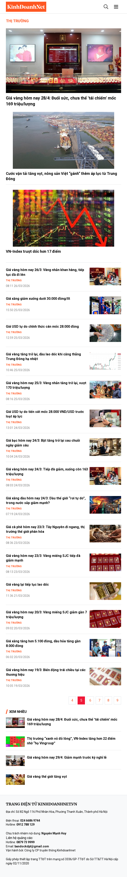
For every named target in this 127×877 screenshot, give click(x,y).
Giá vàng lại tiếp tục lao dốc (27, 584)
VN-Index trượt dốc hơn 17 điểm (33, 251)
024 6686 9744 (30, 820)
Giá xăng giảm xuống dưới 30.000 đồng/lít (38, 299)
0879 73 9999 (25, 842)
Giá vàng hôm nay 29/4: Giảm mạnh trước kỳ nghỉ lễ (67, 757)
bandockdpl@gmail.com (32, 846)
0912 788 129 (25, 824)
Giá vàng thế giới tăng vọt (47, 777)
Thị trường (17, 21)
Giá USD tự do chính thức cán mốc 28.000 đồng (42, 327)
